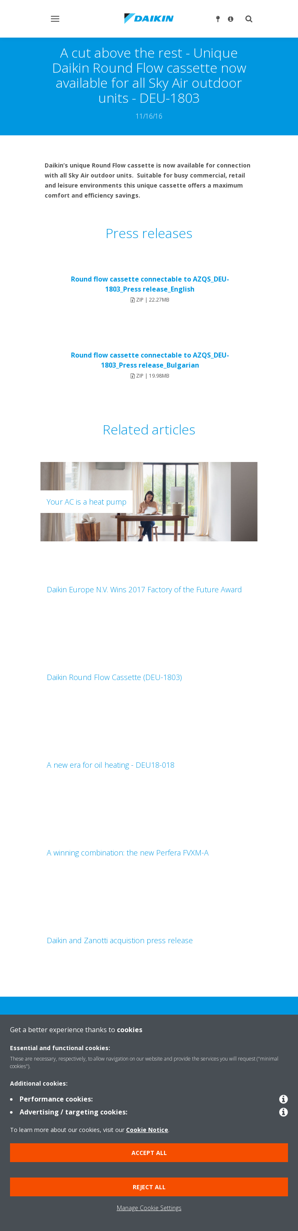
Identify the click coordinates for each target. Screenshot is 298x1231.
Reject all (149, 1187)
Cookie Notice (147, 1130)
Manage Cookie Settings (149, 1208)
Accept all (149, 1153)
